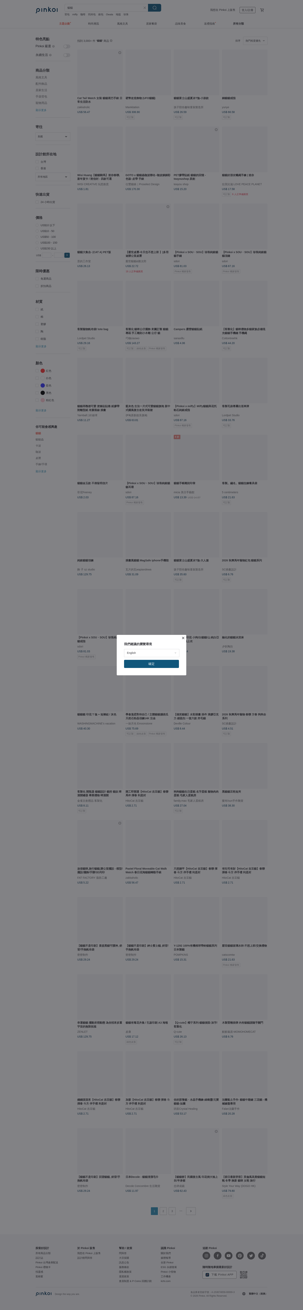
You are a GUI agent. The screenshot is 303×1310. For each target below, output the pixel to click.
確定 (151, 663)
